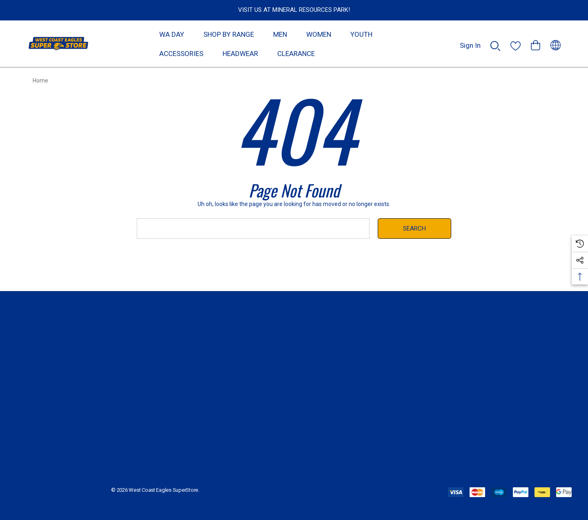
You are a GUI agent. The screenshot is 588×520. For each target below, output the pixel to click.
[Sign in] (470, 41)
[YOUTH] (361, 36)
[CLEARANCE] (295, 53)
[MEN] (280, 36)
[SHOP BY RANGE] (228, 36)
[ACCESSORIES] (181, 55)
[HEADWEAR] (240, 55)
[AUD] (556, 43)
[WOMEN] (318, 36)
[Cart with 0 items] (536, 41)
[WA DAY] (171, 34)
